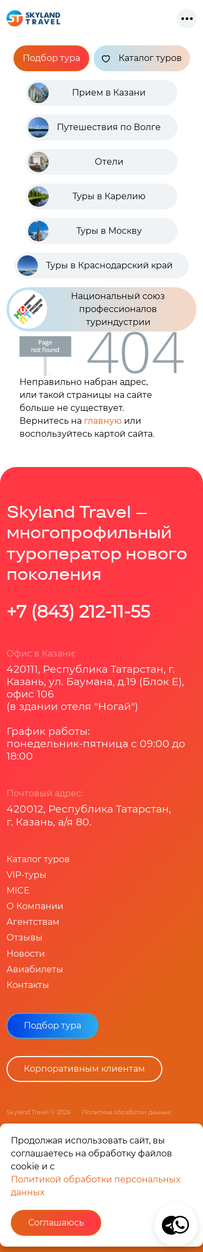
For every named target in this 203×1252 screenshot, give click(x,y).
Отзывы (24, 937)
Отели (109, 162)
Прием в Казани (109, 92)
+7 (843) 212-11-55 (78, 611)
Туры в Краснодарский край (109, 265)
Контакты (27, 985)
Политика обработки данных (126, 1112)
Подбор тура (51, 58)
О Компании (34, 906)
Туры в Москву (109, 231)
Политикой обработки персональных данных (95, 1185)
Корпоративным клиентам (84, 1069)
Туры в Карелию (109, 196)
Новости (25, 954)
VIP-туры (26, 875)
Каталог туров (142, 58)
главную (103, 421)
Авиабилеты (34, 969)
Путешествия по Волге (109, 127)
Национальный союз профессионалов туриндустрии (87, 309)
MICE (18, 890)
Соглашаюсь (56, 1222)
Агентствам (33, 922)
